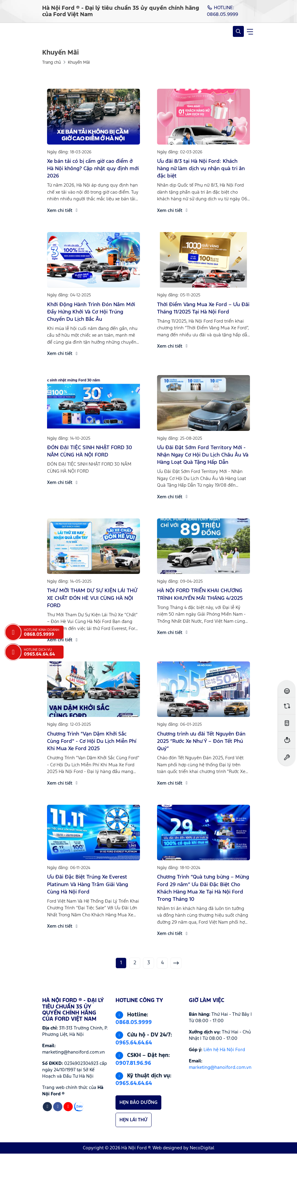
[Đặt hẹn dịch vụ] (286, 757)
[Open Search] (238, 31)
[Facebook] (57, 1106)
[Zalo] (78, 1106)
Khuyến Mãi (79, 62)
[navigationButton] (250, 31)
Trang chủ (51, 62)
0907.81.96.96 (133, 1063)
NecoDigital (202, 1148)
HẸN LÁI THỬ (133, 1120)
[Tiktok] (47, 1106)
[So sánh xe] (286, 705)
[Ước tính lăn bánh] (286, 723)
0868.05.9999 (134, 1022)
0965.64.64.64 (134, 1042)
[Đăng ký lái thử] (286, 688)
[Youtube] (68, 1106)
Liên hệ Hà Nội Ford (224, 1050)
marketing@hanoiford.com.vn (220, 1067)
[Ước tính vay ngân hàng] (286, 740)
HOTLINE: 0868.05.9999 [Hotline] (222, 11)
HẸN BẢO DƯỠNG (138, 1103)
